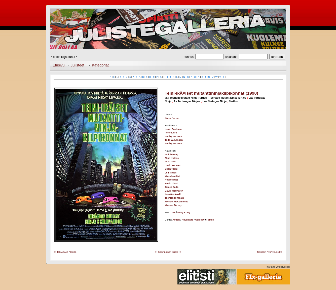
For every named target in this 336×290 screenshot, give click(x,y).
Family (210, 220)
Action (176, 220)
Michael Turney (173, 205)
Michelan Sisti (172, 176)
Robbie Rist (171, 179)
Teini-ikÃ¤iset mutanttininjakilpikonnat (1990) (211, 93)
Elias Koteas (172, 158)
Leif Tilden (170, 172)
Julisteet (77, 65)
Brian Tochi (171, 169)
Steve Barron (172, 118)
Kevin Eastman (173, 129)
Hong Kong (183, 212)
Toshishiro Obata (174, 198)
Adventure (187, 220)
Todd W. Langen (174, 140)
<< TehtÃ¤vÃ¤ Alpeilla (65, 252)
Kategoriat (100, 65)
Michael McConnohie (176, 201)
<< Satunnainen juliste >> (168, 252)
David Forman (172, 165)
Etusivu (59, 65)
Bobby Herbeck (173, 136)
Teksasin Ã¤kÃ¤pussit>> (270, 252)
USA (173, 212)
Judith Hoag (171, 154)
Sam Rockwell (173, 194)
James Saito (171, 187)
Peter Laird (171, 132)
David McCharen (174, 191)
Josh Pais (170, 161)
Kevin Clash (171, 183)
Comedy (200, 220)
